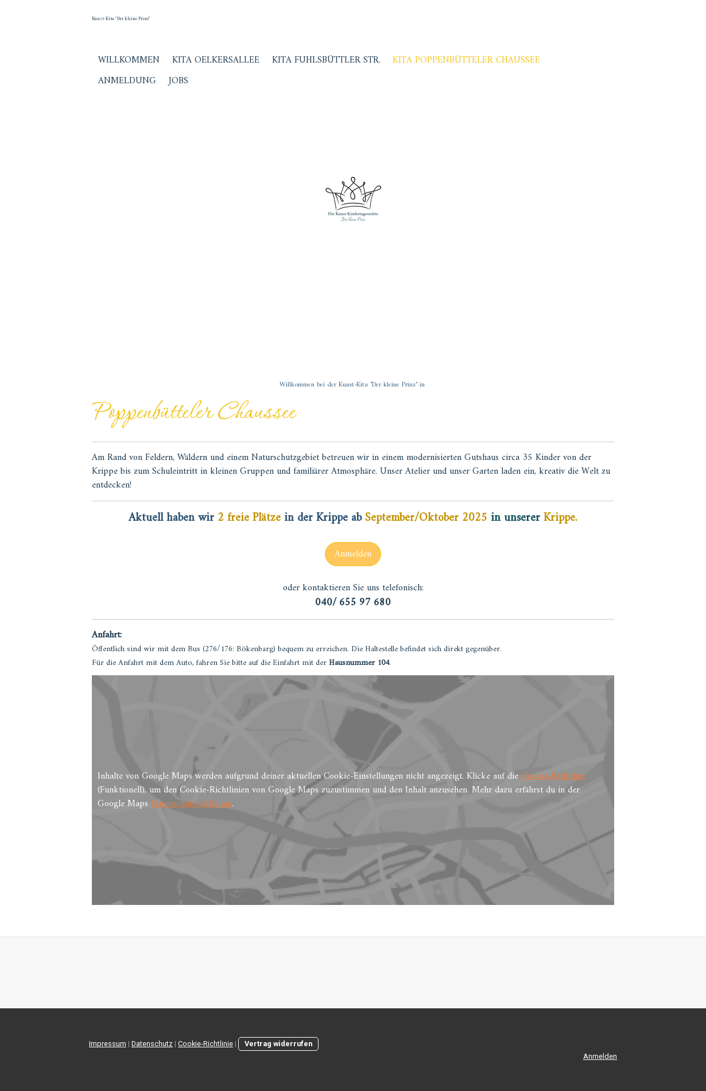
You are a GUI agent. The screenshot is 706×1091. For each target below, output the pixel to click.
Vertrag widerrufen (278, 1043)
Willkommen (129, 60)
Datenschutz (152, 1043)
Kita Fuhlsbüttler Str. (326, 60)
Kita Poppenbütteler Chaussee (466, 60)
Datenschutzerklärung (191, 804)
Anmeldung (127, 81)
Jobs (178, 81)
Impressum (107, 1043)
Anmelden (353, 554)
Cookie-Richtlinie (553, 776)
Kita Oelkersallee (215, 60)
